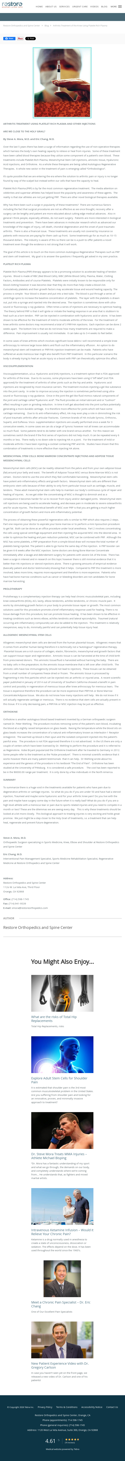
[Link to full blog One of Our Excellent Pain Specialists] (62, 1285)
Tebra (76, 1449)
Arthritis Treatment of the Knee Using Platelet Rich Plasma (80, 25)
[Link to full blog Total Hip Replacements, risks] (62, 999)
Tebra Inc (29, 1407)
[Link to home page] (15, 4)
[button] (120, 6)
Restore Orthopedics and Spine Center (21, 25)
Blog (47, 25)
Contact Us (112, 1407)
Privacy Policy (45, 1407)
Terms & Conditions (66, 1407)
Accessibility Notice (91, 1407)
